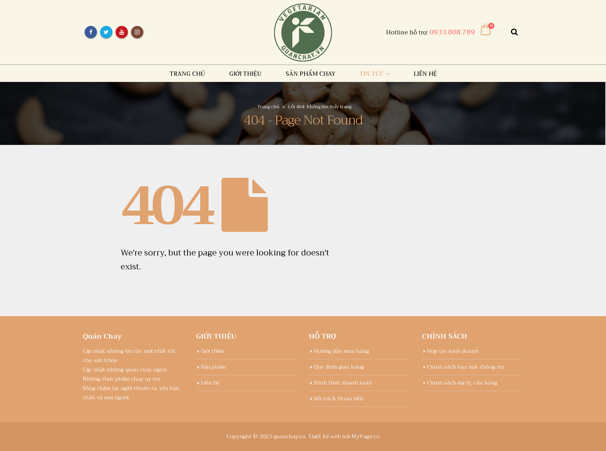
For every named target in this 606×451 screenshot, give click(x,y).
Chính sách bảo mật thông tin (465, 367)
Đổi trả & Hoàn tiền (338, 398)
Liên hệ (425, 74)
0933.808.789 (452, 32)
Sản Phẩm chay (310, 74)
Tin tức (371, 74)
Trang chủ (187, 74)
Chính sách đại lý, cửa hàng (462, 382)
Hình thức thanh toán (343, 382)
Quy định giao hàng (339, 367)
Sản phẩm (213, 367)
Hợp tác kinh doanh (452, 351)
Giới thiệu (245, 74)
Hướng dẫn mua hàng (341, 351)
